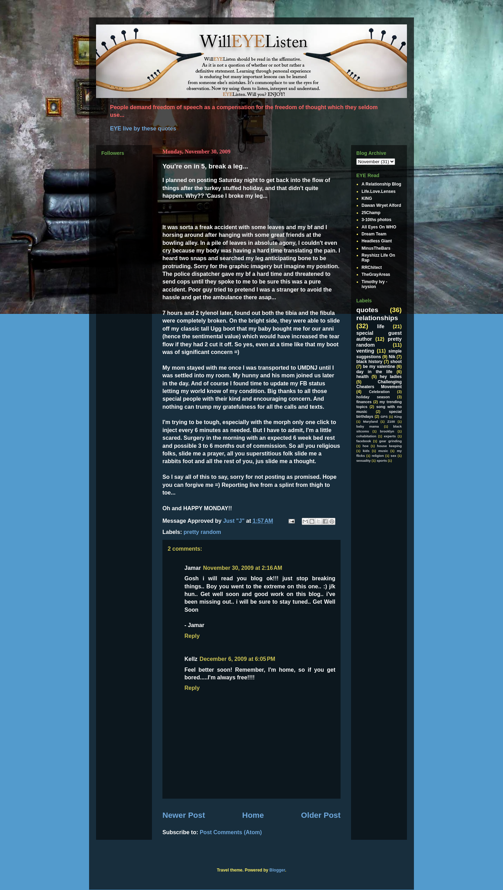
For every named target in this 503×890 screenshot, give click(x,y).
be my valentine (379, 366)
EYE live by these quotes (143, 128)
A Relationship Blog (381, 184)
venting (365, 351)
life (381, 326)
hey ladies (391, 376)
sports (382, 460)
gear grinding (390, 441)
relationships (377, 318)
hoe (366, 446)
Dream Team (374, 234)
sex (393, 456)
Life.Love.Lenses (378, 191)
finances (364, 402)
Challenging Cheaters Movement (379, 384)
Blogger (277, 870)
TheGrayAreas (376, 274)
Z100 (391, 421)
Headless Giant (377, 241)
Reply (192, 636)
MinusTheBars (376, 248)
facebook (363, 441)
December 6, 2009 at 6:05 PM (237, 659)
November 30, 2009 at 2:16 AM (242, 568)
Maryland (370, 421)
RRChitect (372, 267)
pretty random (202, 532)
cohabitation (366, 436)
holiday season (373, 397)
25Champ (371, 212)
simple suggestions (379, 354)
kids (366, 451)
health (362, 376)
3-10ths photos (376, 219)
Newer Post (183, 815)
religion (378, 456)
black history (369, 361)
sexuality (363, 460)
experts (390, 436)
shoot (396, 361)
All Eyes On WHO (379, 227)
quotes (367, 310)
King (398, 416)
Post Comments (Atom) (231, 832)
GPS (384, 416)
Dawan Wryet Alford (381, 205)
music (383, 451)
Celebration (379, 392)
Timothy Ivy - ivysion (374, 284)
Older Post (321, 815)
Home (253, 815)
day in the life (374, 371)
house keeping (389, 446)
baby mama (367, 426)
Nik (392, 356)
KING (367, 198)
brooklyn (387, 431)
